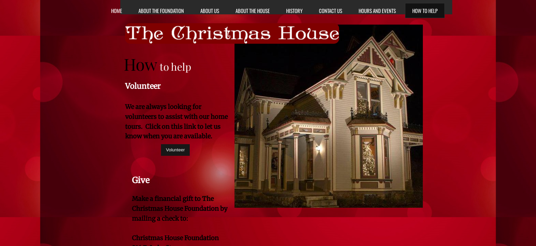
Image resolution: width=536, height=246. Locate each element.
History (294, 10)
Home (116, 10)
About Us (209, 10)
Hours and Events (377, 10)
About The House (253, 10)
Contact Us (330, 10)
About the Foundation (161, 10)
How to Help (425, 10)
